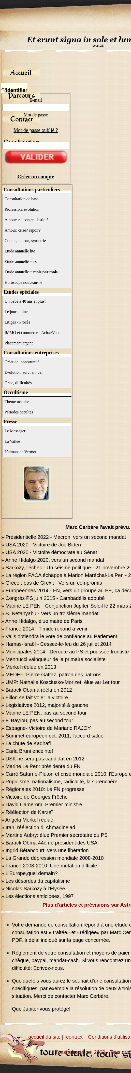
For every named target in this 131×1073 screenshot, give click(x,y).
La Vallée (12, 441)
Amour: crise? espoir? (22, 230)
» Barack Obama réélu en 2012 (36, 690)
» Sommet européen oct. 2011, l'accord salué (52, 736)
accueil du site (44, 1037)
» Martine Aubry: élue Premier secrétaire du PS (54, 835)
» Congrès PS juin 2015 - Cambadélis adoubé (53, 598)
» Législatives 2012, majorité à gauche (44, 705)
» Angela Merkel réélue (27, 820)
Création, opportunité (22, 362)
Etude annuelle (21, 261)
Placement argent (19, 343)
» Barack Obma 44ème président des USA (49, 843)
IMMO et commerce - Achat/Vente (33, 332)
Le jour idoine (16, 312)
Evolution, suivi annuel (23, 372)
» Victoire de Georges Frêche (34, 797)
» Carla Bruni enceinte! (27, 751)
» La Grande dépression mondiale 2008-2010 (52, 858)
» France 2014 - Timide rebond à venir (44, 629)
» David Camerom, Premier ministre (41, 804)
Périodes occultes (19, 412)
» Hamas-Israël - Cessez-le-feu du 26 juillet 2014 (56, 644)
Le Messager (15, 431)
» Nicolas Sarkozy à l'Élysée (33, 888)
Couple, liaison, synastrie (25, 240)
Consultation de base (21, 199)
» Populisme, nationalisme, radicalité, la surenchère (59, 781)
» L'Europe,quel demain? (29, 873)
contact (74, 1037)
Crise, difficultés (18, 383)
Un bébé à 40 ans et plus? (25, 301)
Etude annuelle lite (20, 251)
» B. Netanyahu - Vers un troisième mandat (49, 613)
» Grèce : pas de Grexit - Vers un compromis (51, 583)
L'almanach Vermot (20, 452)
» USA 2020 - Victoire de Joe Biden (41, 544)
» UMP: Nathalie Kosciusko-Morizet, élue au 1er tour (60, 682)
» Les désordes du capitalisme (35, 881)
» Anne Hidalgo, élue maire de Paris (41, 621)
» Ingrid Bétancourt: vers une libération (45, 850)
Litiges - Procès (17, 322)
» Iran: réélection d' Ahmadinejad (38, 827)
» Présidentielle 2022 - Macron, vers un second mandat (63, 537)
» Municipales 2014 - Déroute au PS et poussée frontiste (65, 651)
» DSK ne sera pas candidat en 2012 (42, 758)
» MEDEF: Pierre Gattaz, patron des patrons (51, 674)
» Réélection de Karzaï (27, 812)
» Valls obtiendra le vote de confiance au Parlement (59, 636)
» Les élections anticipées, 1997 (37, 896)
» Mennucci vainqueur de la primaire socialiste (53, 659)
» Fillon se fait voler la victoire (34, 697)
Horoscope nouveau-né (23, 282)
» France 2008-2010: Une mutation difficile (49, 865)
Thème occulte (17, 401)
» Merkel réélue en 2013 (28, 667)
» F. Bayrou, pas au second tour (37, 720)
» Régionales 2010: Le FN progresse (42, 789)
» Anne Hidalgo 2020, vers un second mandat (52, 560)
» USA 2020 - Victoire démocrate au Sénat (49, 552)
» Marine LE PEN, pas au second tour (44, 713)
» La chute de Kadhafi (26, 743)
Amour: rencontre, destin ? (26, 220)
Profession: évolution (22, 209)
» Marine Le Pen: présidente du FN (40, 766)
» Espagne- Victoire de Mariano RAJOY (46, 728)
